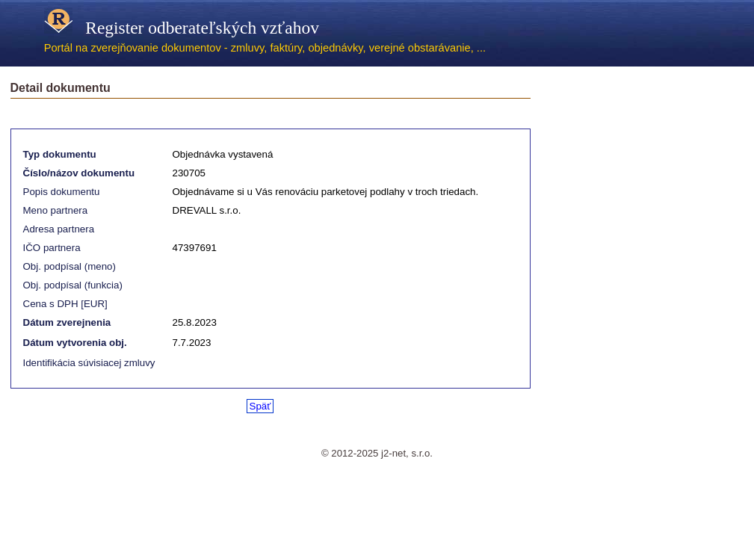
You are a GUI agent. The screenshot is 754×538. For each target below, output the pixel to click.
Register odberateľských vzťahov (181, 27)
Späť (260, 406)
